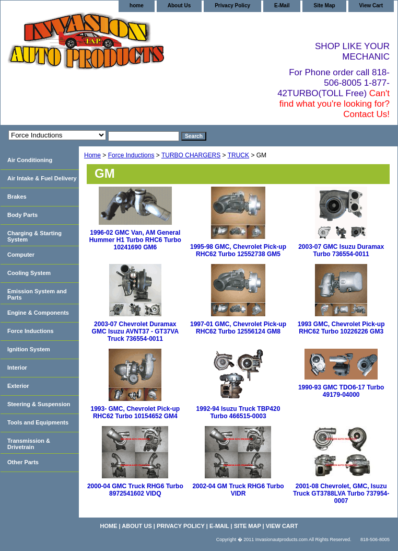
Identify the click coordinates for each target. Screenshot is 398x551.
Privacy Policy (232, 5)
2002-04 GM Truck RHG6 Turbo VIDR (238, 490)
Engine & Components (38, 312)
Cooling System (29, 273)
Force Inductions (131, 155)
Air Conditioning (29, 160)
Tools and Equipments (37, 422)
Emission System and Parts (37, 294)
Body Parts (22, 215)
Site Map (324, 5)
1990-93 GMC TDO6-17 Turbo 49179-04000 (341, 391)
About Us (179, 5)
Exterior (18, 386)
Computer (20, 254)
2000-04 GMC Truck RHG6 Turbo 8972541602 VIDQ (135, 490)
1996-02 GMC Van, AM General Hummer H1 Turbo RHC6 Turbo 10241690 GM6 (135, 240)
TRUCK (238, 155)
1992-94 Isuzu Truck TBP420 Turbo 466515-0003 (238, 412)
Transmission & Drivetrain (28, 444)
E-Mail (281, 5)
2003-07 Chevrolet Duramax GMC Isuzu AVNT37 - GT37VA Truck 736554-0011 (135, 331)
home (137, 5)
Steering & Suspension (38, 404)
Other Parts (23, 462)
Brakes (17, 196)
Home (92, 155)
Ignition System (28, 349)
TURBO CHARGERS (190, 155)
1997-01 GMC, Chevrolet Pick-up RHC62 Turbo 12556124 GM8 (238, 327)
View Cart (371, 5)
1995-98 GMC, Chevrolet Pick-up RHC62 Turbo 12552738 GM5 (238, 250)
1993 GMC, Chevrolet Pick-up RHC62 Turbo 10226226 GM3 (341, 327)
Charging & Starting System (34, 236)
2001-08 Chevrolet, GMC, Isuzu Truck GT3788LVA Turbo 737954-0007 (341, 493)
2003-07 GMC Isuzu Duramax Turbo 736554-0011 (341, 250)
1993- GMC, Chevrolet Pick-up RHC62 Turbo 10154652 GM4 (135, 412)
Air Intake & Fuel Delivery (42, 178)
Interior (17, 367)
